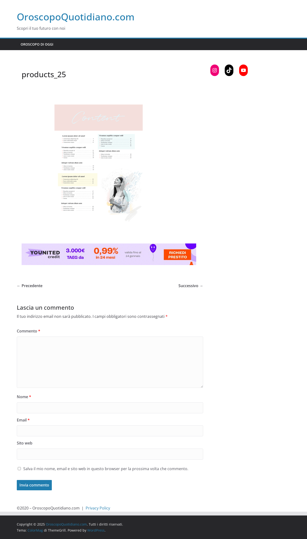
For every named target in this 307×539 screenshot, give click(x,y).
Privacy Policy (98, 508)
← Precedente (29, 285)
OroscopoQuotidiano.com (76, 16)
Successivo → (190, 285)
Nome (24, 396)
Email (23, 420)
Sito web (24, 443)
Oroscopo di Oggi (37, 44)
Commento (28, 331)
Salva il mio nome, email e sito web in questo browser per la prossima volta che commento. (105, 468)
